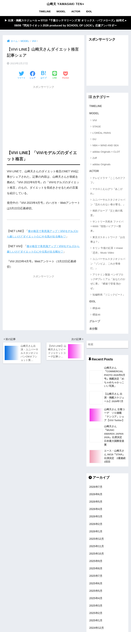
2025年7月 (95, 578)
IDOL (89, 11)
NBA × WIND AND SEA (105, 145)
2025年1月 (95, 622)
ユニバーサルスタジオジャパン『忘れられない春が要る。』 (107, 202)
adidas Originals (101, 164)
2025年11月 (96, 548)
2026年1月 (95, 533)
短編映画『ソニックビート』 (108, 295)
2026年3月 (95, 518)
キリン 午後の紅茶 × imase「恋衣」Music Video (106, 251)
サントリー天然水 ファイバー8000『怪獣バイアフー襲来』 (106, 227)
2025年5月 (95, 592)
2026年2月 (95, 526)
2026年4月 (95, 511)
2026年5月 (95, 503)
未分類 (93, 329)
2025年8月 (95, 570)
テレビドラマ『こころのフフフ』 (107, 180)
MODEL (61, 11)
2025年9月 (95, 563)
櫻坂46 (96, 315)
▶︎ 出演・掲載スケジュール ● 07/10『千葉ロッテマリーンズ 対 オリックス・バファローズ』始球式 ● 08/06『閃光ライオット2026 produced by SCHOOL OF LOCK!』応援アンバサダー (65, 23)
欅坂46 (96, 308)
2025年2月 (95, 615)
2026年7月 (95, 488)
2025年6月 (95, 585)
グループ (94, 322)
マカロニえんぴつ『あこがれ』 (106, 191)
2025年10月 (96, 555)
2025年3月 (95, 607)
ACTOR (75, 11)
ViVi (94, 120)
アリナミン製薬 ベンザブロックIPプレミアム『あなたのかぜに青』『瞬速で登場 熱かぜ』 (107, 282)
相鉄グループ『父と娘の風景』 (106, 213)
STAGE (96, 127)
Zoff (94, 158)
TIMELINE (45, 11)
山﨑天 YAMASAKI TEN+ (65, 4)
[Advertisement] (43, 114)
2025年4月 (95, 600)
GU (94, 139)
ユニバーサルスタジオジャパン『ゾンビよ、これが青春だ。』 (107, 264)
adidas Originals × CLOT (106, 152)
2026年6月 (95, 496)
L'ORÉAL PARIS (101, 133)
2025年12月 (96, 540)
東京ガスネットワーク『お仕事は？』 (107, 240)
